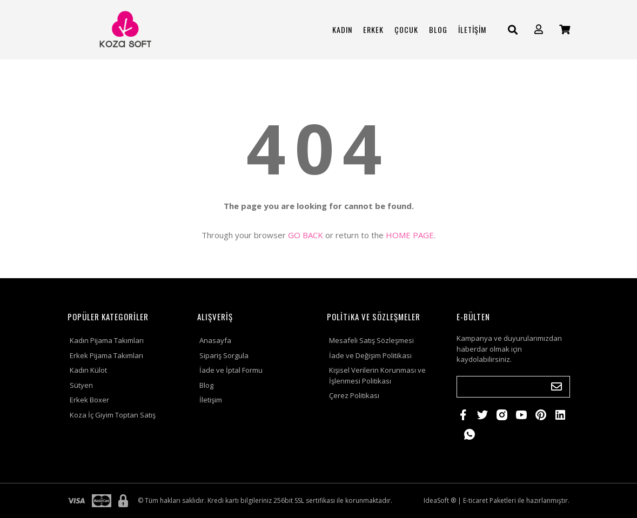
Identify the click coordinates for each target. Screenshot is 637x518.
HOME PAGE (410, 235)
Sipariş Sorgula (224, 355)
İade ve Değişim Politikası (370, 355)
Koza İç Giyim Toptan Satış (113, 415)
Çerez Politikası (354, 395)
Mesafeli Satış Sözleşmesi (371, 340)
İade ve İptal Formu (231, 370)
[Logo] (124, 29)
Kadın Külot (88, 370)
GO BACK (305, 235)
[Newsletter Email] (513, 387)
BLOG (438, 29)
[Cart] (564, 29)
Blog (206, 385)
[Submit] (556, 387)
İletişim (210, 400)
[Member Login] (538, 29)
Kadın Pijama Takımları (107, 340)
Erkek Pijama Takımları (106, 355)
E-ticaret (475, 500)
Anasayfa (215, 340)
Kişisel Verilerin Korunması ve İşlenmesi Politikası (377, 375)
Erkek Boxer (89, 400)
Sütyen (81, 385)
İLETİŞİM (472, 29)
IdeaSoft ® (440, 500)
